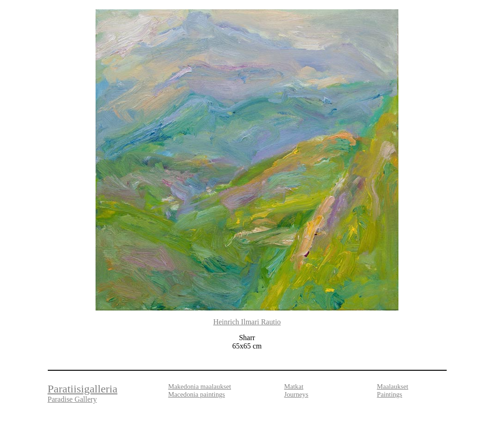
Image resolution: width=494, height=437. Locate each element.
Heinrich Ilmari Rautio (247, 322)
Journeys (296, 394)
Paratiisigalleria (83, 389)
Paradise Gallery (72, 399)
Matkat (294, 386)
